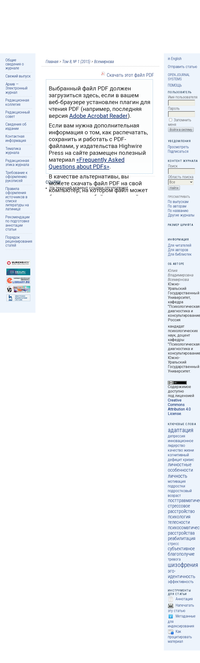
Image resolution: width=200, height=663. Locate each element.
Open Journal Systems (179, 77)
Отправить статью (182, 66)
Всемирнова (104, 61)
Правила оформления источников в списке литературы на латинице (17, 198)
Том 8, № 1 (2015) (76, 61)
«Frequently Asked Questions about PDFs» (87, 163)
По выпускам (178, 201)
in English (175, 58)
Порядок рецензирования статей (18, 241)
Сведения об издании (15, 126)
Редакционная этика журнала (17, 162)
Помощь (175, 85)
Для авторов (178, 250)
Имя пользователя (182, 97)
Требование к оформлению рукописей (16, 176)
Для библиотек (179, 254)
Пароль (174, 108)
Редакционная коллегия (17, 102)
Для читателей (179, 245)
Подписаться (178, 151)
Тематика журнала (13, 150)
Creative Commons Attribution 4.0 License (179, 407)
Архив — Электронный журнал (16, 88)
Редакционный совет (17, 114)
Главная (52, 61)
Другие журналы (181, 215)
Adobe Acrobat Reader (98, 115)
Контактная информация (15, 138)
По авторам (177, 206)
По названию (178, 210)
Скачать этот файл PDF (130, 75)
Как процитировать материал (180, 636)
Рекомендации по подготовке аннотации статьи (17, 223)
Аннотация (184, 599)
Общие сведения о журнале (14, 64)
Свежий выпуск (18, 76)
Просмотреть (178, 147)
